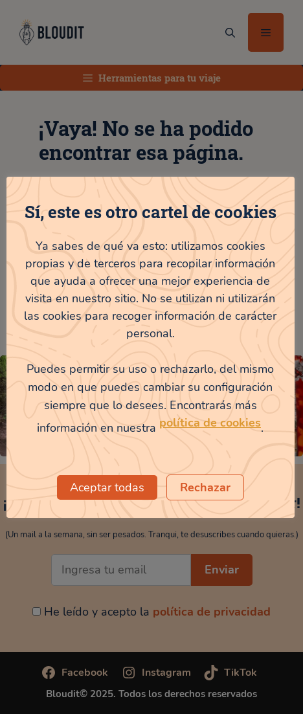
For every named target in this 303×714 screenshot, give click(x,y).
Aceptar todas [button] (107, 487)
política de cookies (210, 422)
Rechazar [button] (205, 487)
